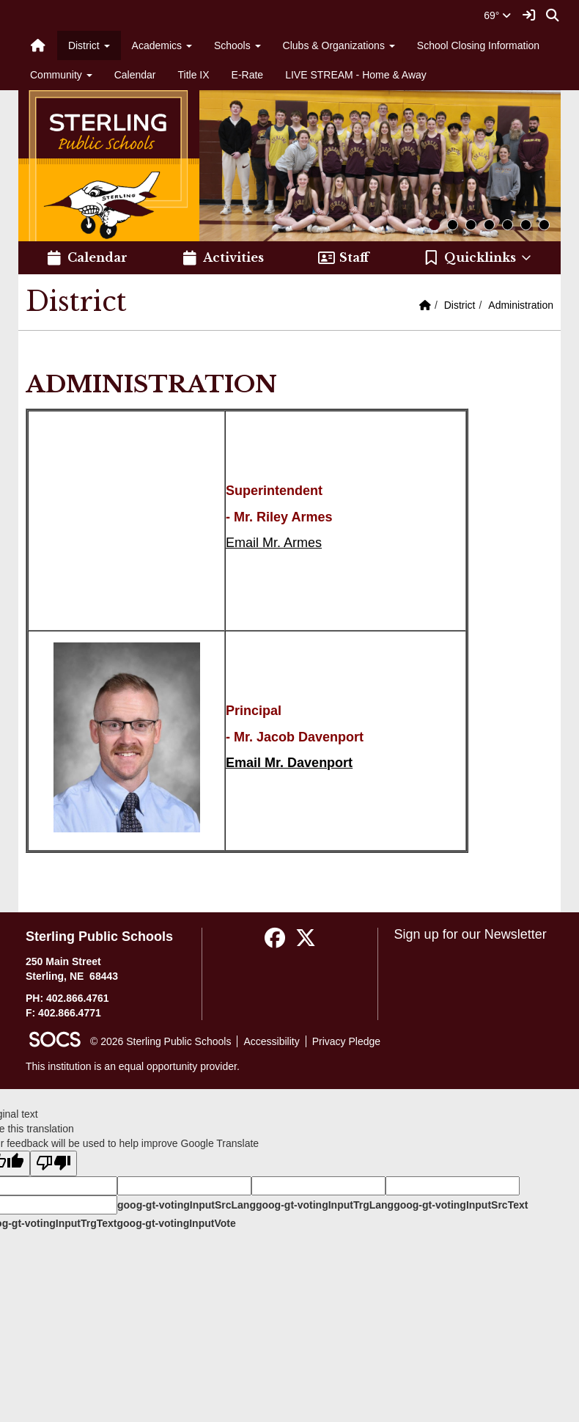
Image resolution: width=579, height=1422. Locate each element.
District (460, 305)
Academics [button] (162, 45)
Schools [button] (237, 45)
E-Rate (248, 75)
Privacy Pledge (346, 1041)
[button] (478, 258)
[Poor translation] (53, 1163)
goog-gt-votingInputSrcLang (186, 1205)
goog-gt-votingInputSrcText (461, 1205)
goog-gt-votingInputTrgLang (325, 1205)
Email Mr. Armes (274, 542)
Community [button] (61, 75)
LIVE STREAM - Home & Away (356, 75)
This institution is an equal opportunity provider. (133, 1066)
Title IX (194, 75)
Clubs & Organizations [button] (339, 45)
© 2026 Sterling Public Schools (160, 1041)
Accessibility (271, 1041)
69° (497, 15)
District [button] (89, 45)
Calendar (135, 75)
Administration (520, 305)
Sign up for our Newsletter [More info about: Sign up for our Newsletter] (470, 934)
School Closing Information (478, 45)
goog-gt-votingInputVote (176, 1223)
